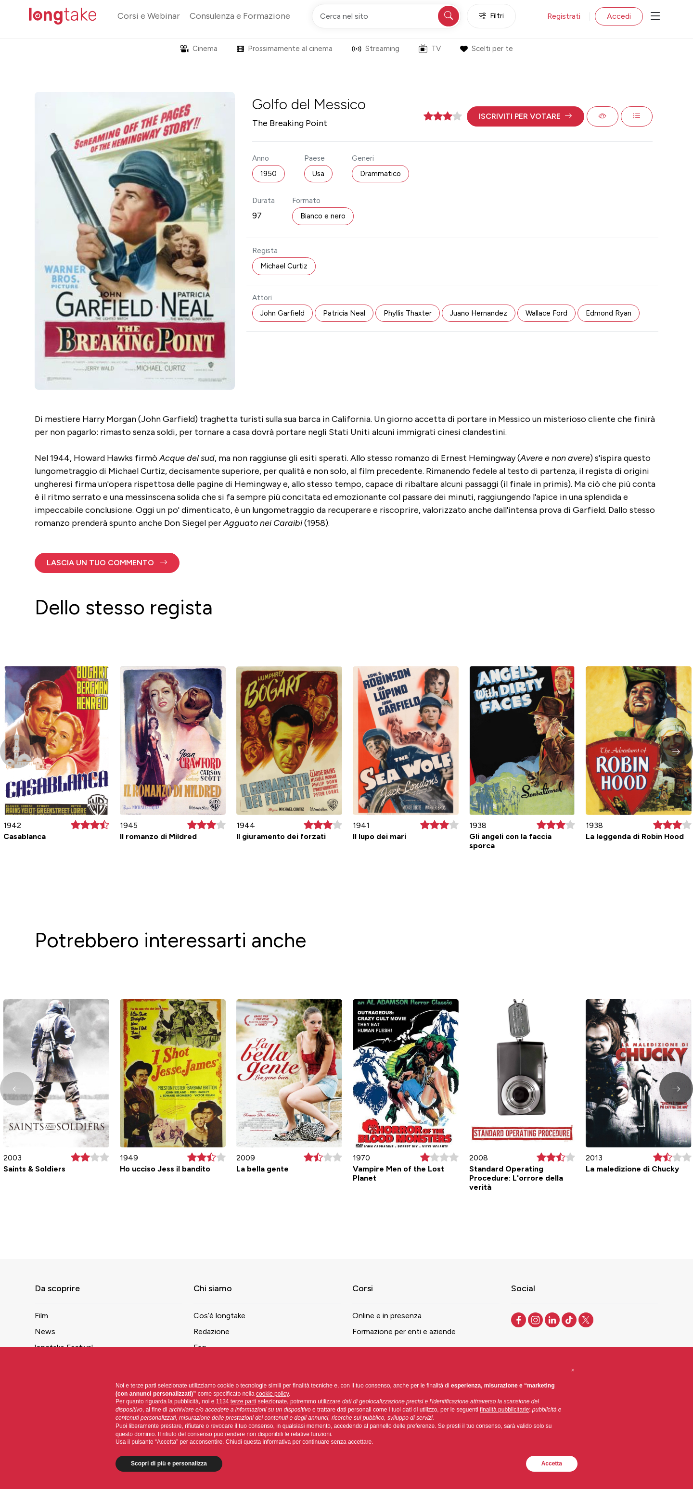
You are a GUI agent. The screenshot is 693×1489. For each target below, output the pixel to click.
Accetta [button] (551, 1463)
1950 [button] (268, 173)
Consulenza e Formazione (240, 16)
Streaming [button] (375, 48)
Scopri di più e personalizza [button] (169, 1463)
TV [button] (430, 48)
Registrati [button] (563, 16)
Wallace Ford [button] (546, 313)
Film (41, 1315)
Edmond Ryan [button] (608, 313)
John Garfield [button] (282, 313)
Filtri (491, 16)
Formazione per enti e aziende (404, 1331)
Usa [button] (318, 173)
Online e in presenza (387, 1315)
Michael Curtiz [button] (284, 266)
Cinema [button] (199, 48)
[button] (525, 116)
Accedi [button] (619, 16)
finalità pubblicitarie (504, 1409)
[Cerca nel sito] (386, 16)
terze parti (243, 1401)
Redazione (211, 1331)
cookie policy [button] (272, 1393)
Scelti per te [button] (486, 48)
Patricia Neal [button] (344, 313)
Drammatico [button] (380, 173)
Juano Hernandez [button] (478, 313)
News (45, 1331)
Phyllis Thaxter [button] (408, 313)
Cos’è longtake (219, 1315)
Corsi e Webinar (148, 16)
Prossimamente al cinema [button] (285, 48)
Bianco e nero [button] (323, 216)
